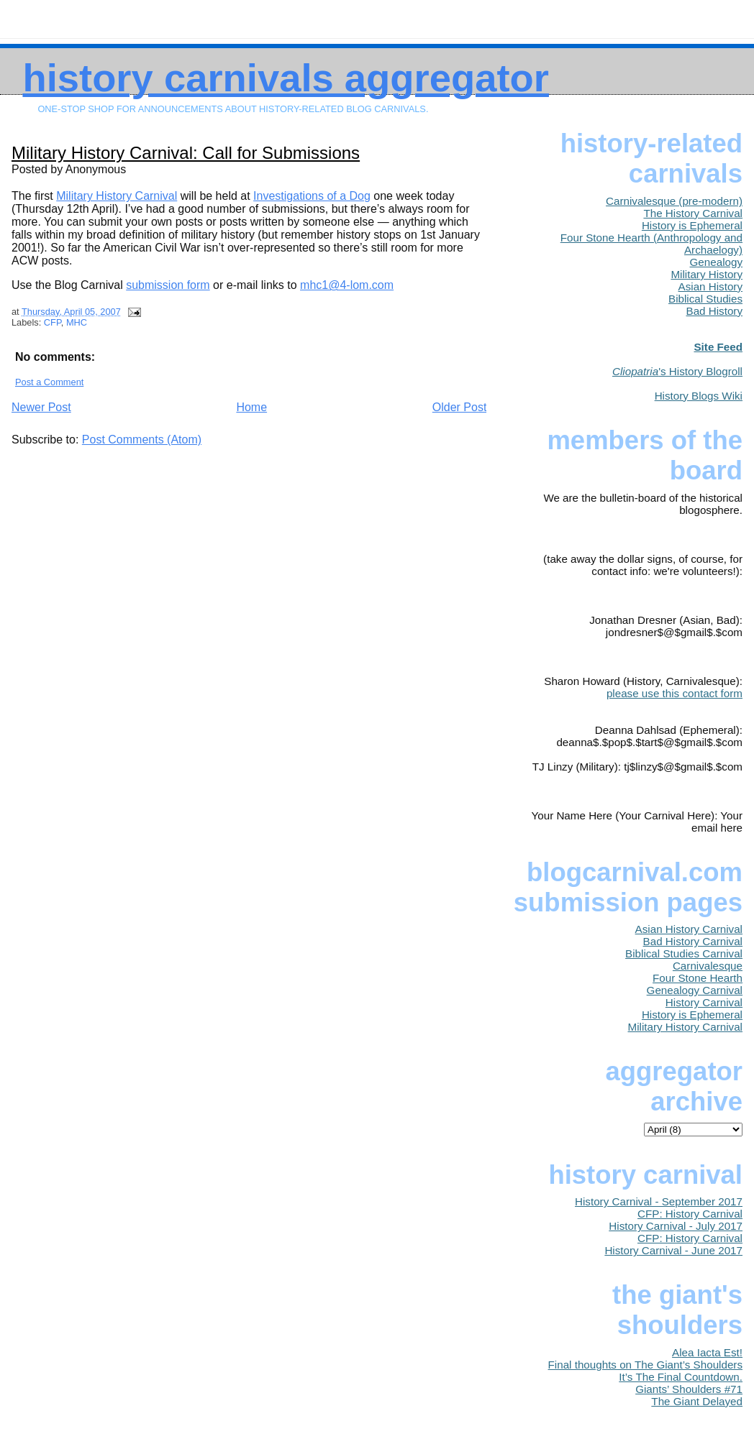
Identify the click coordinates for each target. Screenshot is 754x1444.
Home (251, 407)
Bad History (714, 311)
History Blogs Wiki (698, 396)
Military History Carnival (116, 196)
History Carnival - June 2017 (673, 1250)
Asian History (710, 286)
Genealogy (716, 262)
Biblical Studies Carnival (683, 953)
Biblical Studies (705, 299)
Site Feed (718, 347)
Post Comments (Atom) (141, 439)
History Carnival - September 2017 (658, 1201)
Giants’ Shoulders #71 (688, 1389)
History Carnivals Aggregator (285, 78)
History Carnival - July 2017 (675, 1226)
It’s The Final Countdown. (680, 1377)
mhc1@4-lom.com (347, 285)
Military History (706, 274)
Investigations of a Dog (312, 196)
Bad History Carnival (692, 941)
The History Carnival (692, 213)
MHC (76, 322)
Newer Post (41, 407)
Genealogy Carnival (694, 990)
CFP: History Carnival (689, 1214)
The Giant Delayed (696, 1401)
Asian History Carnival (688, 929)
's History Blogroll (677, 371)
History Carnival (704, 1002)
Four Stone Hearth (697, 978)
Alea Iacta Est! (707, 1352)
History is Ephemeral (692, 225)
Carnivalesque (707, 966)
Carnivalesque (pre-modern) (674, 201)
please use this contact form (674, 693)
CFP (52, 322)
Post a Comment (49, 382)
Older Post (459, 407)
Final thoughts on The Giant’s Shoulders (645, 1364)
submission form (167, 285)
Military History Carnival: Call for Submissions (186, 152)
